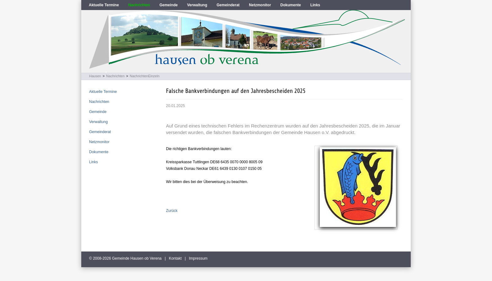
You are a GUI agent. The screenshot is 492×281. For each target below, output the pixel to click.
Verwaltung (197, 5)
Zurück (172, 210)
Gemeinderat (228, 5)
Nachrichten (139, 5)
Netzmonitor (260, 5)
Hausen (95, 76)
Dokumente (291, 5)
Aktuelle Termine (104, 5)
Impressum (198, 258)
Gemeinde (168, 5)
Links (315, 5)
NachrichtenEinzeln (145, 76)
